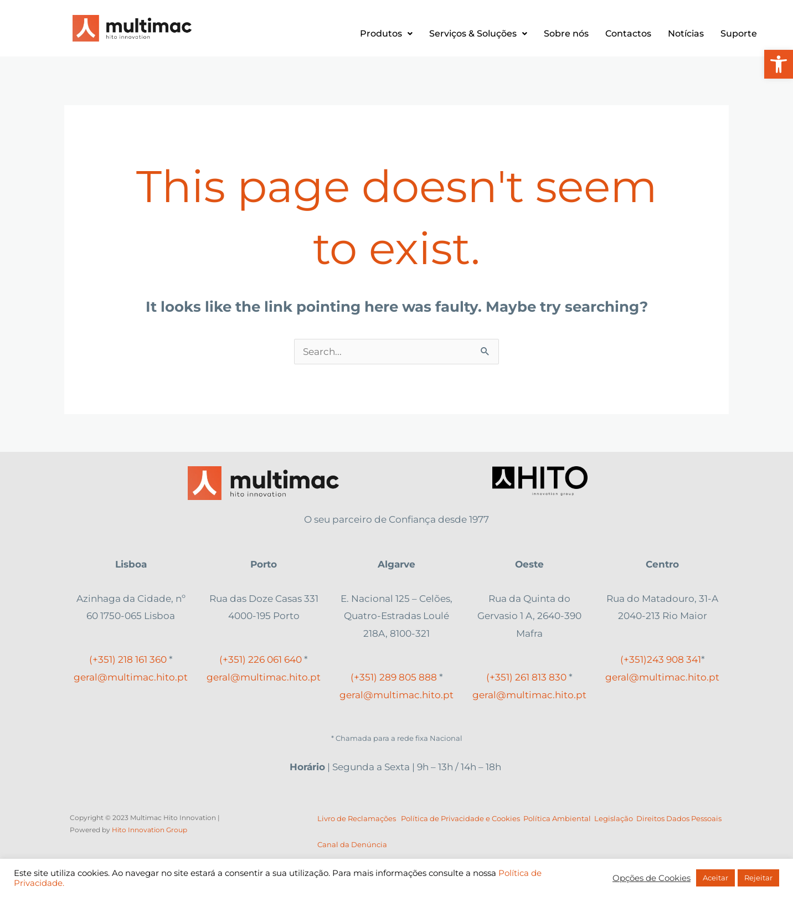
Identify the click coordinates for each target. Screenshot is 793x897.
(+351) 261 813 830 (526, 677)
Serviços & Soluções (478, 33)
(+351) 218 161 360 (128, 659)
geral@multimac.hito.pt (131, 677)
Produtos (386, 33)
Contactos (628, 33)
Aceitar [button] (715, 877)
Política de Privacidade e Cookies (460, 818)
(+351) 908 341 (660, 659)
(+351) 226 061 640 (260, 659)
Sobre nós (566, 33)
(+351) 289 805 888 (394, 677)
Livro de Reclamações (356, 818)
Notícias (686, 33)
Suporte (738, 33)
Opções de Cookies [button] (651, 878)
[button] (778, 64)
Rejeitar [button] (758, 877)
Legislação (615, 818)
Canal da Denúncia (352, 844)
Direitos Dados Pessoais (679, 818)
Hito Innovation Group (149, 830)
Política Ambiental (557, 818)
